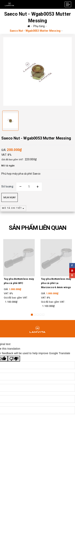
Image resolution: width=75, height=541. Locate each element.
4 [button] (40, 315)
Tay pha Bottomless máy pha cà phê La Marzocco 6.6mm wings (56, 283)
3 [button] (38, 315)
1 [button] (32, 315)
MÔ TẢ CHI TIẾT (13, 208)
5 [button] (43, 315)
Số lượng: (7, 186)
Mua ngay (9, 197)
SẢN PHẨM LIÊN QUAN (37, 227)
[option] (37, 71)
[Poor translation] (14, 356)
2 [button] (35, 315)
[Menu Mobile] (68, 4)
